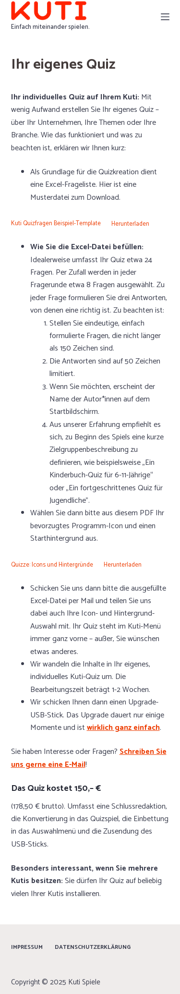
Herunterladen (130, 224)
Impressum (27, 947)
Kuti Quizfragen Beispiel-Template (56, 224)
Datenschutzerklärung (93, 947)
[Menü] (165, 16)
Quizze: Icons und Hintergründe (52, 565)
